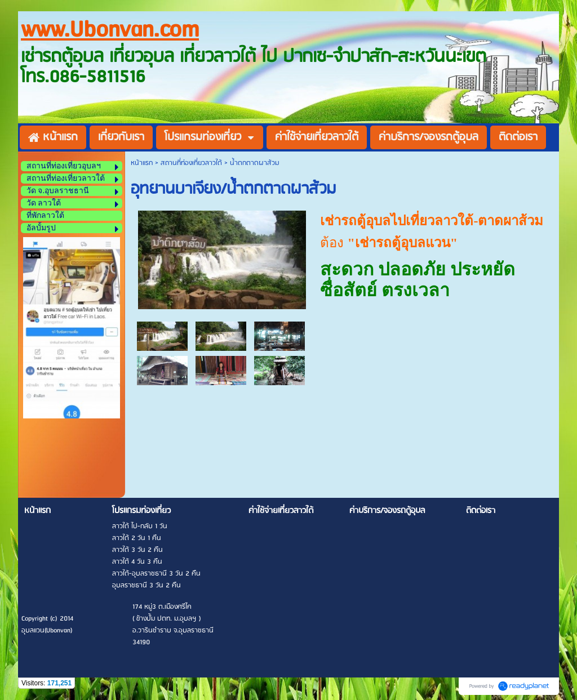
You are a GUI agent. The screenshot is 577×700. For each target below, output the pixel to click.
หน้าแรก (142, 163)
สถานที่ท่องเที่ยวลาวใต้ (191, 163)
